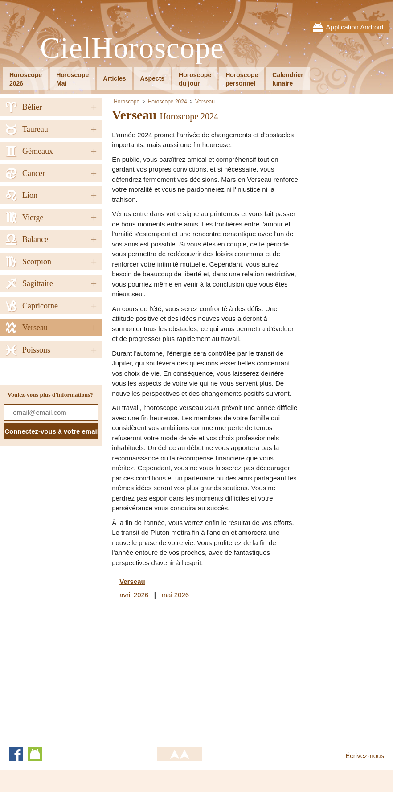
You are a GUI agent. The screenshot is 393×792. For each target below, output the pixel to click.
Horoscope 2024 (167, 101)
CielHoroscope (132, 48)
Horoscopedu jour (195, 79)
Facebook (16, 754)
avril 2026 (133, 595)
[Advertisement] (187, 671)
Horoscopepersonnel (241, 79)
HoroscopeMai (72, 79)
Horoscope (126, 101)
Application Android (354, 27)
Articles (114, 78)
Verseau (205, 101)
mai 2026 (175, 595)
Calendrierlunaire (287, 79)
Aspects (152, 78)
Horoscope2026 (25, 79)
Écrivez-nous (364, 755)
